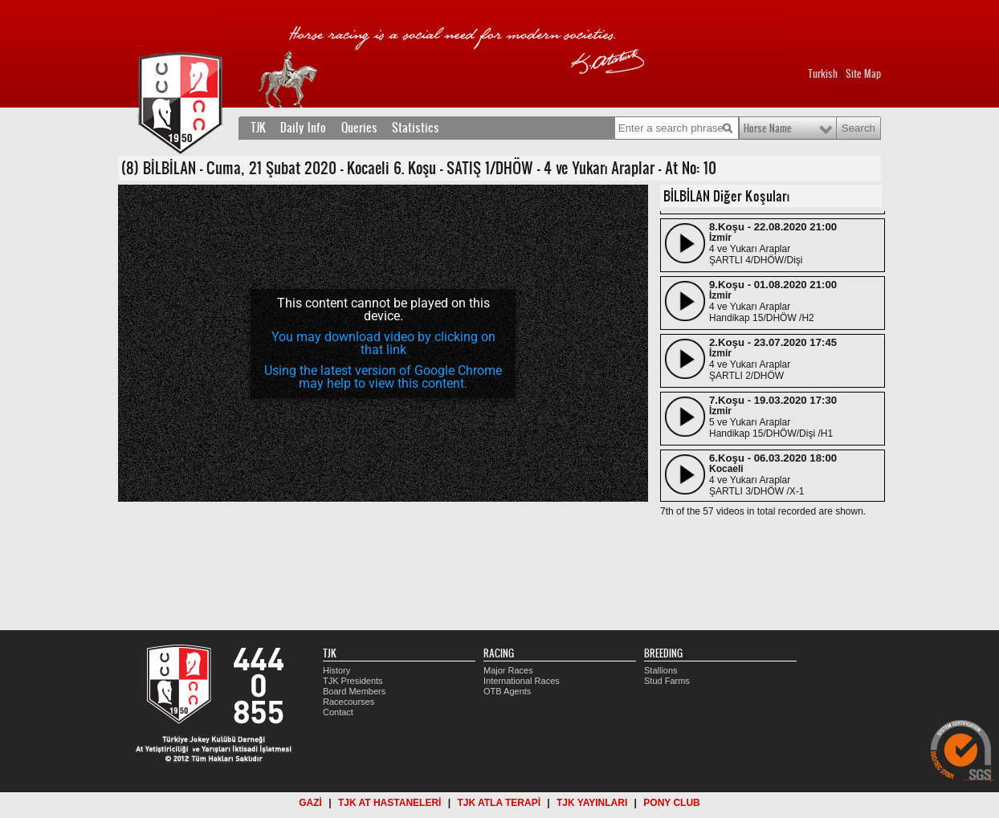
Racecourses (348, 701)
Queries (359, 127)
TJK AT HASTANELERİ (389, 802)
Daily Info (303, 127)
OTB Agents (507, 691)
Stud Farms (667, 681)
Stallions (661, 670)
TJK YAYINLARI (592, 802)
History (336, 670)
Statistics (415, 127)
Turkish (823, 74)
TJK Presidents (353, 681)
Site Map (863, 74)
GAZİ (310, 802)
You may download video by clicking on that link (383, 343)
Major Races (508, 670)
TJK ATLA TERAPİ (498, 802)
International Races (521, 681)
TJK (258, 127)
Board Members (354, 691)
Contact (338, 712)
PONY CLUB (671, 802)
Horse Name (768, 128)
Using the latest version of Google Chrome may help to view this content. (383, 377)
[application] (383, 343)
